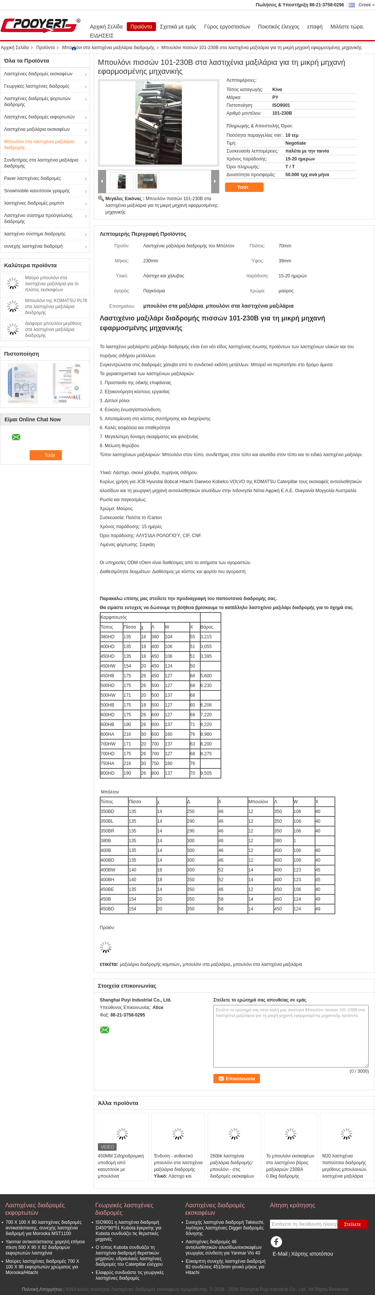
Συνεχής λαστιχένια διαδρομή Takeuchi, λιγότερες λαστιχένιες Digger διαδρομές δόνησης (225, 1228)
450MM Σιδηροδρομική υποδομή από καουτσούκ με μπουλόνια (121, 1166)
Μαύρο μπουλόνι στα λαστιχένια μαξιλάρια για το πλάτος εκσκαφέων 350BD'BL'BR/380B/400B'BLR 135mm (55, 289)
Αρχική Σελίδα (106, 27)
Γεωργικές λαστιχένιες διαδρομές (36, 86)
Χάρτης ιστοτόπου (312, 1254)
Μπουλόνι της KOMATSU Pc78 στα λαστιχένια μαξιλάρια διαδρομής (56, 306)
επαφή (315, 27)
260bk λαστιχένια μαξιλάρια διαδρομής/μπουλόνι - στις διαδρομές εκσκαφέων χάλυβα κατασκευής (232, 1169)
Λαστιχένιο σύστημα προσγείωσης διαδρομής (38, 218)
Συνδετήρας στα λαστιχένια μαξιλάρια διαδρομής (41, 163)
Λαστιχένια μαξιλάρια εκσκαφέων (37, 129)
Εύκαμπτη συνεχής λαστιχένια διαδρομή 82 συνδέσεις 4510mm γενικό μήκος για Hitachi (226, 1267)
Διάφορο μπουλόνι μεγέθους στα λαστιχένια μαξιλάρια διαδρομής (53, 329)
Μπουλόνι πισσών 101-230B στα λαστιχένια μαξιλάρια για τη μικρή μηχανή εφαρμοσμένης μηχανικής (161, 205)
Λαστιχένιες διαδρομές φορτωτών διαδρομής (37, 101)
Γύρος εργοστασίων (227, 27)
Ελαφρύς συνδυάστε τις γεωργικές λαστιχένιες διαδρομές (130, 1275)
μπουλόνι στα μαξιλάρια (206, 964)
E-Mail (280, 1254)
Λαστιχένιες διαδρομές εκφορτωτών (39, 117)
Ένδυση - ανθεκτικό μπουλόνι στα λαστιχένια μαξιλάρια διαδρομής (178, 1162)
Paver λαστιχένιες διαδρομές (32, 178)
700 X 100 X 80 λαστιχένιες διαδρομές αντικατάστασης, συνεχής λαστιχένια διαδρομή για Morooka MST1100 (44, 1228)
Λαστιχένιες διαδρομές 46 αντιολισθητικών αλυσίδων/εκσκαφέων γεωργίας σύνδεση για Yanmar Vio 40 (224, 1247)
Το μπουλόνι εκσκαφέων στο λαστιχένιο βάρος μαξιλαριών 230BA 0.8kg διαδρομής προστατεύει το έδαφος (290, 1169)
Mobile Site (283, 1263)
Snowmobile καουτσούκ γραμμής (37, 190)
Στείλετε (352, 1224)
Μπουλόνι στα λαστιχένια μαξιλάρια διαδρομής (108, 47)
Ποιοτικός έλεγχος (278, 27)
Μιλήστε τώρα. (347, 26)
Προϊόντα (141, 27)
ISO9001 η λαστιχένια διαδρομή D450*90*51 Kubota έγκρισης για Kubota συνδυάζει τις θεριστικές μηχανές (128, 1231)
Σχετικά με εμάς (178, 27)
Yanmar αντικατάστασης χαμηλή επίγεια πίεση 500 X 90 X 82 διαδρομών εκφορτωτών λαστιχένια (45, 1247)
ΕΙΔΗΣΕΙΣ (102, 36)
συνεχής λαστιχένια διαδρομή (33, 246)
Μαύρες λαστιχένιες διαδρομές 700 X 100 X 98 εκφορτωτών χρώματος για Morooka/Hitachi (42, 1267)
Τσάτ (248, 187)
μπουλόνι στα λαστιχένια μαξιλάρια (267, 964)
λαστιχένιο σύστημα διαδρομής (35, 234)
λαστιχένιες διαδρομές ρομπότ (34, 203)
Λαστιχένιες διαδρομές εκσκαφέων (38, 73)
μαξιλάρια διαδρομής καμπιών (150, 964)
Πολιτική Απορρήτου (42, 1289)
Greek (366, 4)
